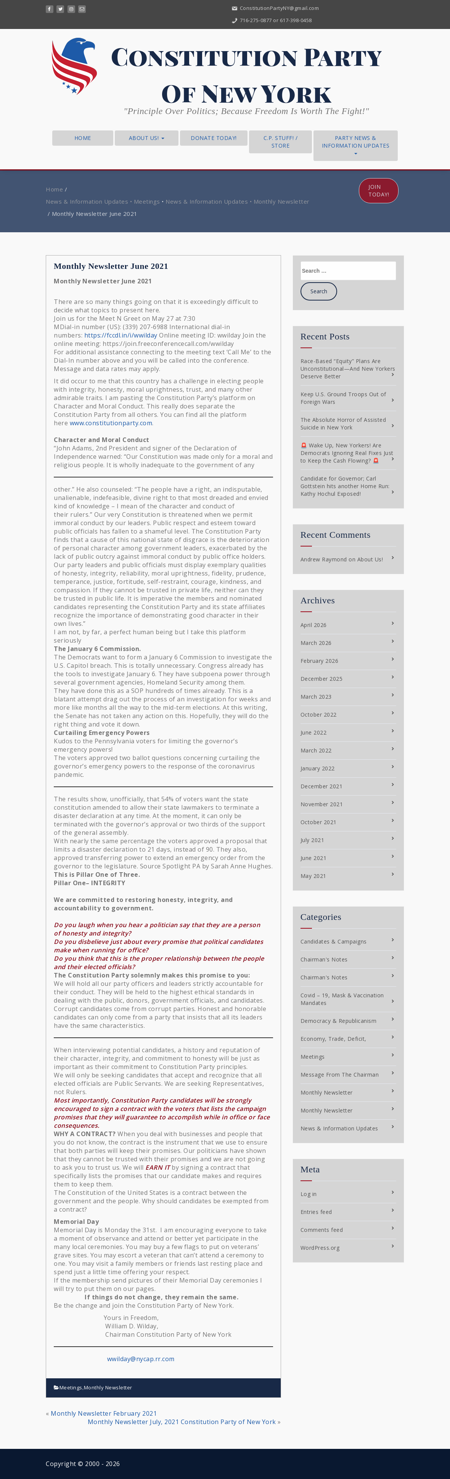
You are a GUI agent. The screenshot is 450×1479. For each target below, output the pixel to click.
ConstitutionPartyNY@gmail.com (275, 8)
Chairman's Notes (324, 959)
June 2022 (314, 732)
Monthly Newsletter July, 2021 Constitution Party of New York (182, 1422)
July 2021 (313, 840)
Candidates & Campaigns (334, 941)
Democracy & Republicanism (339, 1020)
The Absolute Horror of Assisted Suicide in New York (343, 423)
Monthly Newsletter (108, 1387)
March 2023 (316, 696)
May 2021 (313, 875)
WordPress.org (320, 1247)
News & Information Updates (339, 1128)
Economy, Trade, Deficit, (333, 1038)
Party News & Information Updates (356, 144)
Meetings (70, 1387)
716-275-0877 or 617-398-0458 (271, 20)
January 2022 (318, 768)
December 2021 (322, 786)
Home (82, 137)
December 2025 (322, 678)
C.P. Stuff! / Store (281, 141)
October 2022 (319, 714)
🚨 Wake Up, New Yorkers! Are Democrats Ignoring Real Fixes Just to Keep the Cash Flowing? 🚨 (347, 453)
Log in (309, 1194)
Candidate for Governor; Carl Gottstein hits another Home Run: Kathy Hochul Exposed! (345, 486)
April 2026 (314, 625)
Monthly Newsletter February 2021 (104, 1413)
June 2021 (314, 858)
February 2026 (320, 660)
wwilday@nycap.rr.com (141, 1359)
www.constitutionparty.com (111, 423)
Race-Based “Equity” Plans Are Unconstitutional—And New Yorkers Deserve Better (348, 368)
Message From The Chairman (340, 1074)
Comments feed (322, 1229)
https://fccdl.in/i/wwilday (121, 335)
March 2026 (316, 642)
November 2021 (322, 804)
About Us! (146, 137)
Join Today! (378, 190)
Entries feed (316, 1211)
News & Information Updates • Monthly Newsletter (238, 201)
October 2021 (319, 822)
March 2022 (316, 750)
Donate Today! (214, 137)
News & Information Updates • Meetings (103, 201)
